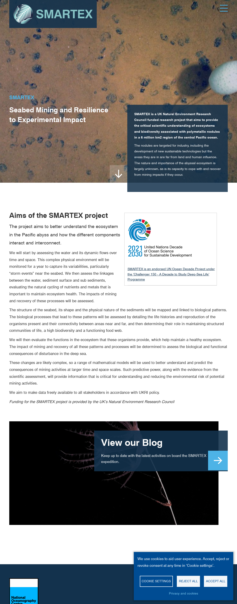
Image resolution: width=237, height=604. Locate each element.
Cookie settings (156, 581)
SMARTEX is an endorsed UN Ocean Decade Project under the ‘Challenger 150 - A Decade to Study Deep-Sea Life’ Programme (171, 274)
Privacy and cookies (183, 593)
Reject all (188, 581)
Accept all (215, 581)
